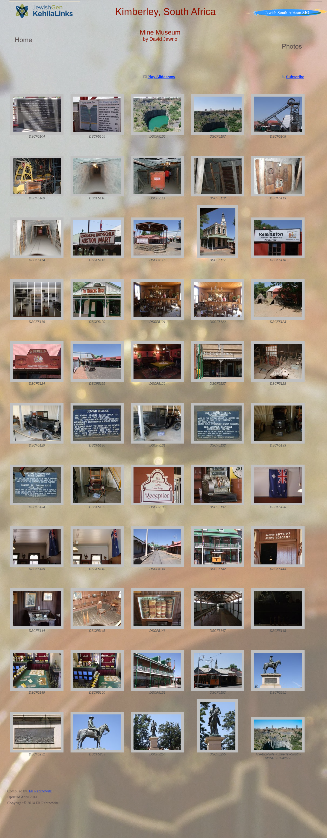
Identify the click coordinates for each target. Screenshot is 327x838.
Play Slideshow (161, 77)
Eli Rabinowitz (40, 791)
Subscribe (295, 77)
